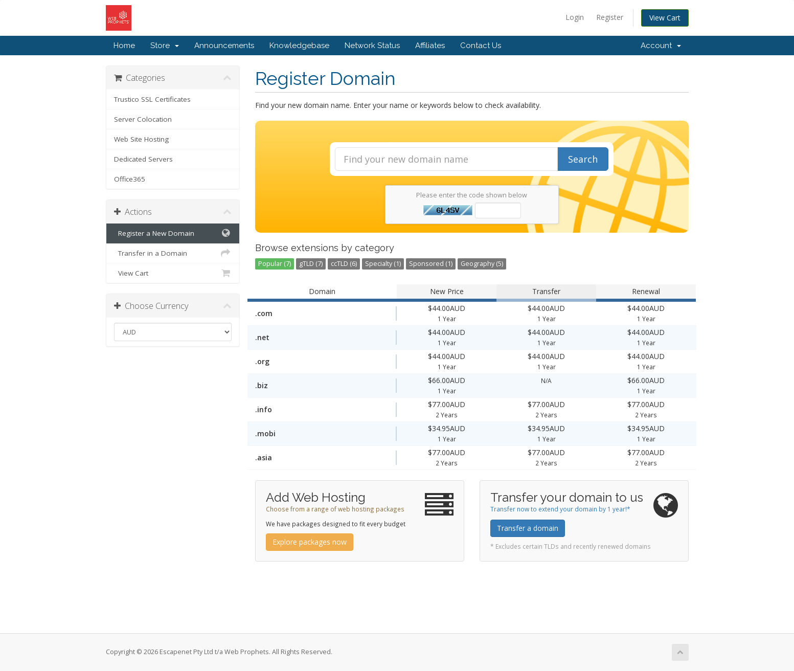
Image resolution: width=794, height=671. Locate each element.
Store (164, 45)
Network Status (372, 45)
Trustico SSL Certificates (152, 99)
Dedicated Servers (143, 159)
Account (661, 45)
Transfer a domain (527, 528)
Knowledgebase (299, 45)
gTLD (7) (311, 263)
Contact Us (480, 45)
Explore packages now (310, 542)
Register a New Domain (173, 233)
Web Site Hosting (141, 139)
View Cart (664, 18)
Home (124, 45)
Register (609, 17)
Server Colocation (143, 119)
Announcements (224, 45)
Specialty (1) (383, 263)
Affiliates (430, 45)
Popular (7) (274, 263)
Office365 (129, 179)
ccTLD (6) (344, 263)
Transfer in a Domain (173, 253)
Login (574, 17)
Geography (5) (482, 263)
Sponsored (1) (430, 263)
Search (583, 159)
